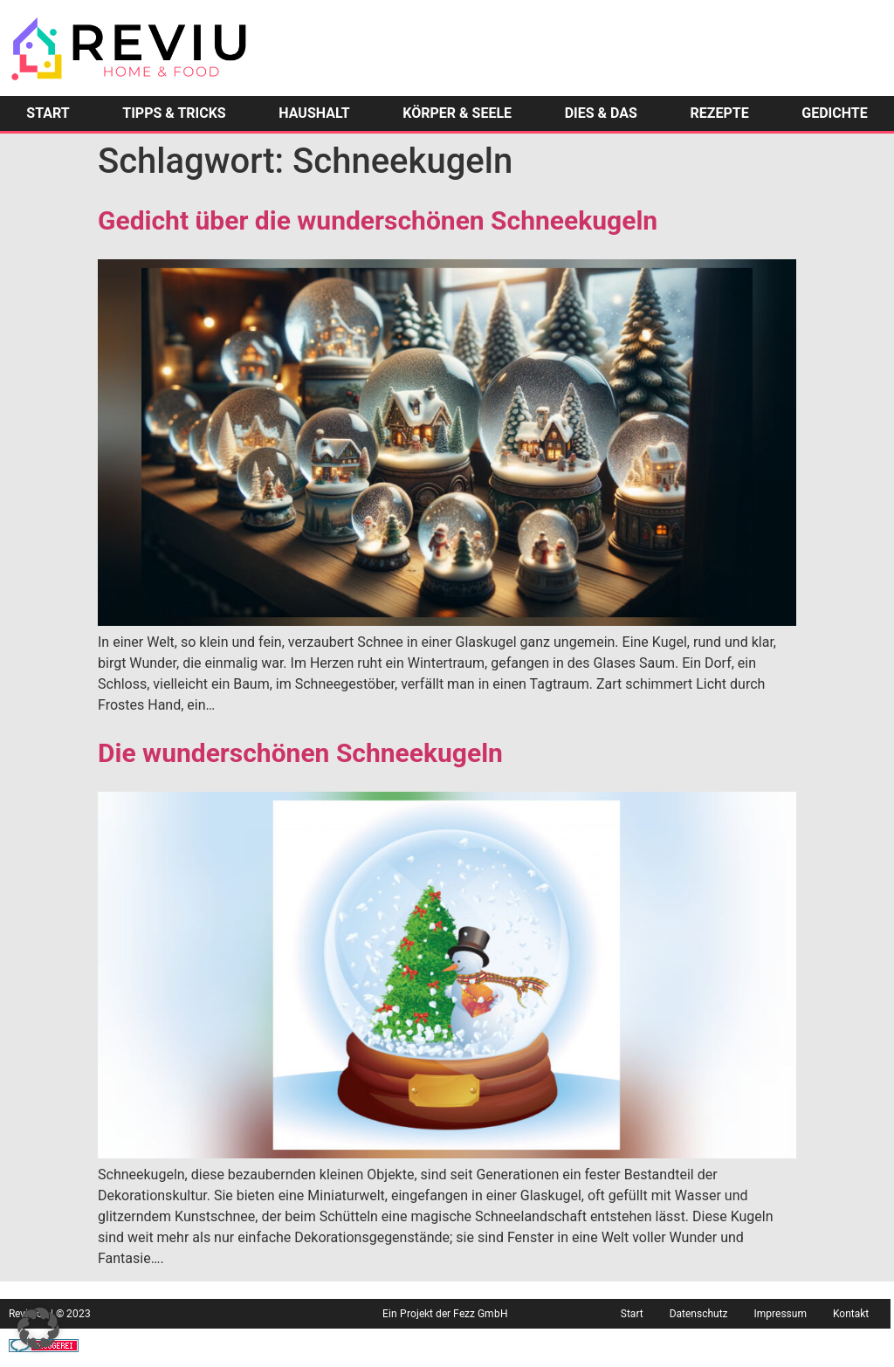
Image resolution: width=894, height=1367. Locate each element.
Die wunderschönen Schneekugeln (300, 753)
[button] (38, 1328)
